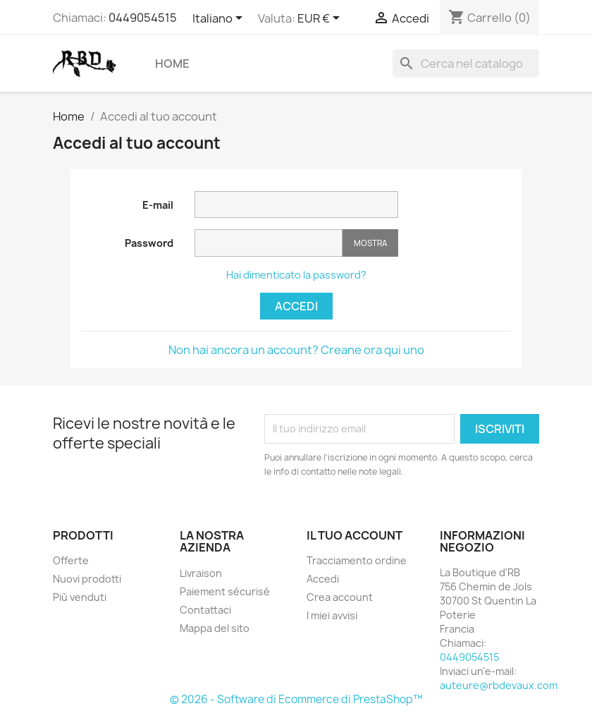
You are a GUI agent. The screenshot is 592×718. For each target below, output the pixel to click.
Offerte (71, 560)
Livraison (201, 573)
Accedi (296, 306)
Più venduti (79, 597)
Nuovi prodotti (87, 578)
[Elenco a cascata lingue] (219, 19)
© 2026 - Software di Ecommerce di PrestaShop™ (296, 699)
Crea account (340, 597)
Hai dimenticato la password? (296, 274)
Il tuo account (354, 535)
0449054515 (143, 17)
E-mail (157, 205)
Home (172, 63)
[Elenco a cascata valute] (321, 19)
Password (149, 243)
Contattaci (205, 609)
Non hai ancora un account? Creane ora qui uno (296, 350)
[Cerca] (466, 63)
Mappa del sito (214, 628)
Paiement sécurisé (225, 591)
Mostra (370, 243)
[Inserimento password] (269, 243)
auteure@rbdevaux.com (498, 685)
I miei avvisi (332, 615)
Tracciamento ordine (357, 560)
